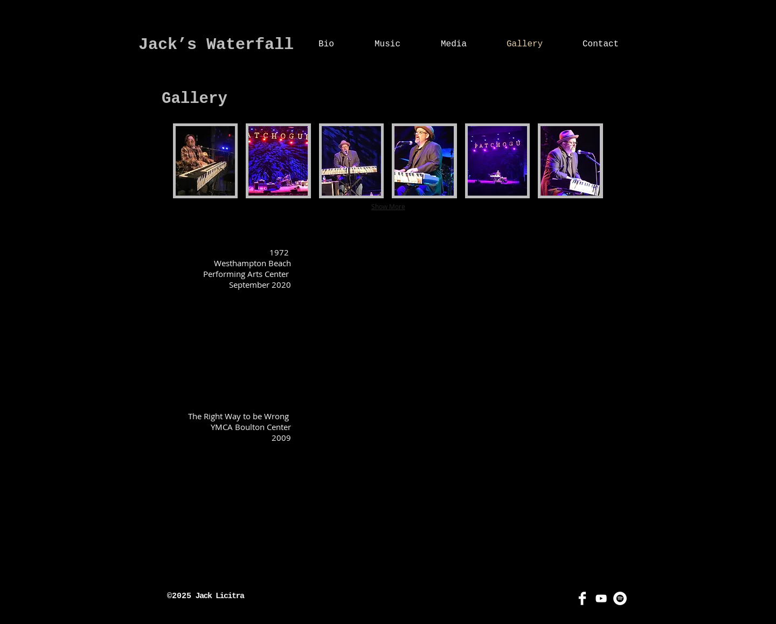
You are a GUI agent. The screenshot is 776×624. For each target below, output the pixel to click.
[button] (205, 160)
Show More (388, 206)
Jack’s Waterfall (216, 45)
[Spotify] (620, 598)
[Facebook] (582, 598)
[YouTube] (601, 598)
